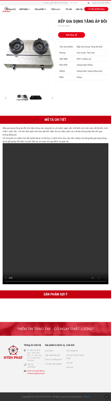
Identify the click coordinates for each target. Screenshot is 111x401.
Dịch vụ (55, 9)
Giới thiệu (24, 9)
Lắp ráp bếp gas (52, 355)
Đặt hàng (71, 35)
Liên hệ (79, 9)
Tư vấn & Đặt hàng (96, 9)
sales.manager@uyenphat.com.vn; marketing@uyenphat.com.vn (42, 372)
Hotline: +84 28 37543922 (56, 3)
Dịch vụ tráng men (53, 359)
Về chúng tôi (72, 350)
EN (103, 3)
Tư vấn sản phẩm (53, 363)
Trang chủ (11, 9)
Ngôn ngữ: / (100, 3)
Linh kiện (49, 350)
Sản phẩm (40, 9)
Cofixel (85, 396)
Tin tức (68, 9)
